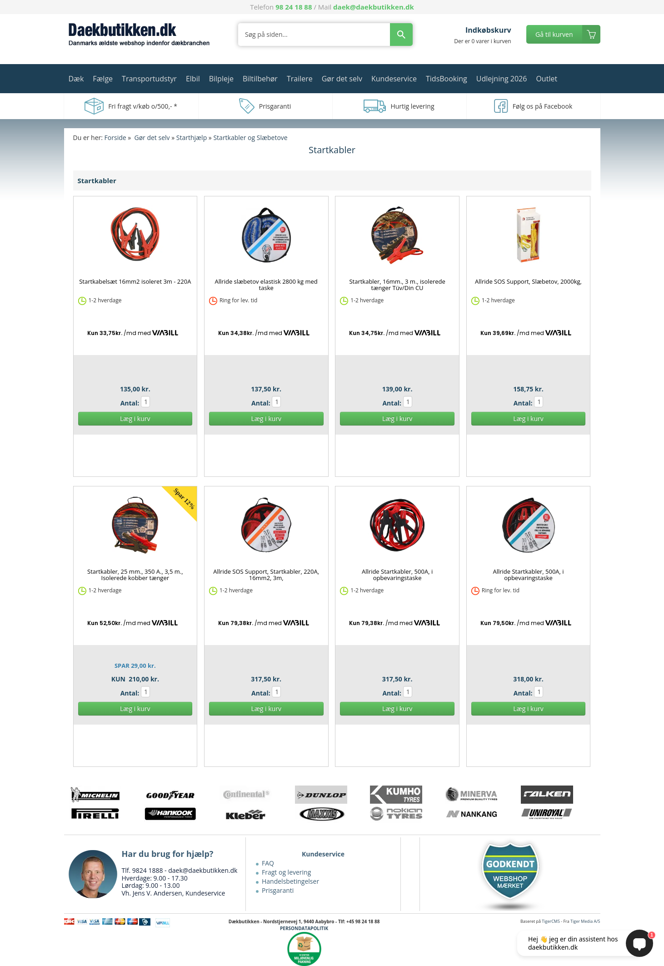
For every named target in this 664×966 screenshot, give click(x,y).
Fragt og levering (286, 872)
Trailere (300, 79)
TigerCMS (551, 921)
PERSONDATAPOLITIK (304, 928)
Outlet (546, 79)
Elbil (193, 79)
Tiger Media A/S (585, 921)
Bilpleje (221, 79)
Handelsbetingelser (290, 881)
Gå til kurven (554, 34)
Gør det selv (342, 79)
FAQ (268, 863)
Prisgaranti (278, 890)
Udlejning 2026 (501, 79)
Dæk (76, 79)
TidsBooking (446, 79)
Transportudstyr (149, 79)
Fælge (103, 79)
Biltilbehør (260, 79)
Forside (115, 137)
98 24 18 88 (293, 6)
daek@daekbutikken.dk (373, 6)
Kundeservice (394, 79)
